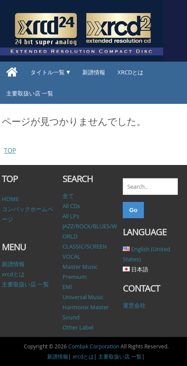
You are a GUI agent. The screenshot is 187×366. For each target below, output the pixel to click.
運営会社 (134, 305)
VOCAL (71, 256)
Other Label (77, 327)
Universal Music (82, 297)
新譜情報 (93, 72)
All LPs (70, 216)
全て (68, 196)
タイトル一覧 (47, 72)
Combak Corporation (93, 346)
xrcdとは (130, 72)
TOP (10, 150)
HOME (10, 199)
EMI (67, 287)
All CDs (71, 206)
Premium (74, 277)
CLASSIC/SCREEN (84, 246)
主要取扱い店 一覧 (29, 93)
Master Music (80, 267)
